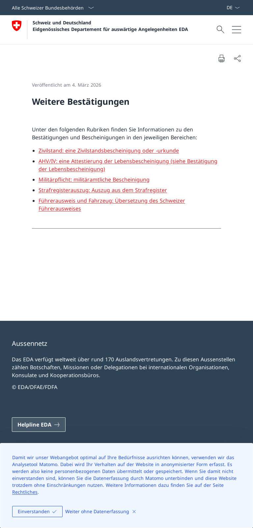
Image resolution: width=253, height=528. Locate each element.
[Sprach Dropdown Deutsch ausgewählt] (233, 7)
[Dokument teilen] (237, 58)
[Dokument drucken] (221, 58)
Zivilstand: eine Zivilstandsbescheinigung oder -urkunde (109, 150)
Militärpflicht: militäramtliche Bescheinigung (94, 179)
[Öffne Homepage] (100, 29)
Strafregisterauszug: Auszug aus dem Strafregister (103, 190)
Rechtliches (25, 492)
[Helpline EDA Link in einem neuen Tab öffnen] (39, 424)
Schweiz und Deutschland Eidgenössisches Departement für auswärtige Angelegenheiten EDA (110, 25)
